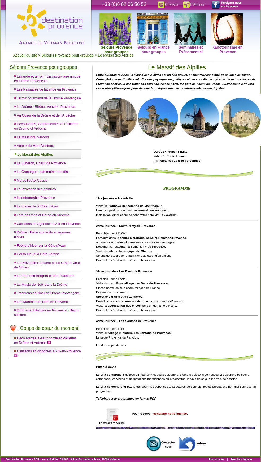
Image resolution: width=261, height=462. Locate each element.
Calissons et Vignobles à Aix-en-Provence (49, 224)
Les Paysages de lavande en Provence (47, 89)
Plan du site (216, 459)
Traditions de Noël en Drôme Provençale (48, 293)
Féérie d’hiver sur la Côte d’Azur (41, 245)
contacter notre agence (170, 413)
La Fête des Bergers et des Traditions (45, 276)
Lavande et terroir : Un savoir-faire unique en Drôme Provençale (47, 78)
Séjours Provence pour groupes (115, 16)
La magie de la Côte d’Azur (37, 206)
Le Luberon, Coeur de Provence (41, 163)
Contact (167, 4)
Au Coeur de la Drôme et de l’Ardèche (46, 115)
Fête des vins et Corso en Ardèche (43, 215)
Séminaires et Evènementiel (190, 16)
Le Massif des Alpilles (35, 154)
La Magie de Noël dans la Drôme (42, 284)
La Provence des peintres (36, 189)
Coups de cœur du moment (44, 328)
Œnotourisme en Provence (227, 16)
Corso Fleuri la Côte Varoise (38, 254)
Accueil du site (25, 55)
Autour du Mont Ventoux (35, 146)
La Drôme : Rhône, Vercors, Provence (46, 107)
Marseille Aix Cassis (32, 180)
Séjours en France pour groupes (153, 16)
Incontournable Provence (36, 198)
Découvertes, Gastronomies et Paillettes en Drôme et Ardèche (46, 126)
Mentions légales (242, 459)
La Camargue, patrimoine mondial (43, 172)
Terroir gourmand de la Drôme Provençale (49, 98)
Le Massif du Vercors (33, 137)
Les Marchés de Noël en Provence (43, 302)
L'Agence (193, 4)
